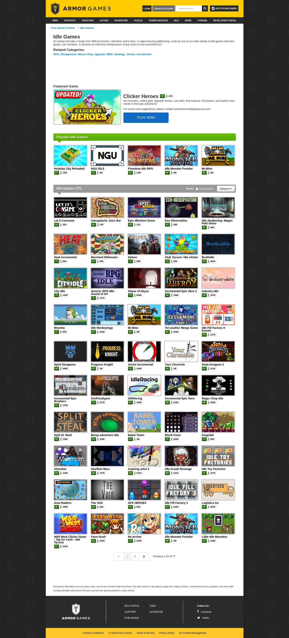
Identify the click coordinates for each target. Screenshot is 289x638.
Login (146, 8)
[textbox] (189, 8)
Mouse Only (85, 54)
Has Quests (204, 188)
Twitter (203, 618)
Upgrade (99, 54)
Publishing (131, 618)
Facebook (204, 612)
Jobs (153, 606)
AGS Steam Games (224, 8)
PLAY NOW (146, 117)
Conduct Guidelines (93, 633)
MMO (55, 20)
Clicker (130, 54)
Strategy (70, 20)
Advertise (156, 612)
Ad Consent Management (192, 633)
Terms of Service (145, 633)
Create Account (164, 8)
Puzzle (138, 20)
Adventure (121, 20)
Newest (226, 188)
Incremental (144, 54)
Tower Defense (158, 20)
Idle (176, 20)
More (188, 20)
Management (68, 54)
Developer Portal (224, 20)
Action (104, 20)
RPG (56, 54)
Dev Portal (131, 606)
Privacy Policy (166, 633)
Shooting (88, 20)
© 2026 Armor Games (120, 633)
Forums (202, 20)
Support (130, 612)
